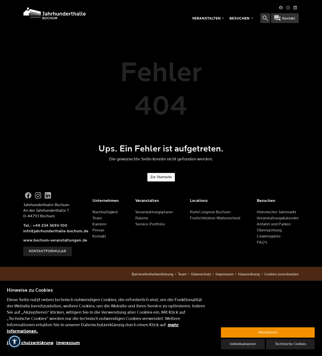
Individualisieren (243, 344)
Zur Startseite (161, 177)
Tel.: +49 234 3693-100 (45, 225)
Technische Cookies (290, 344)
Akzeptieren (268, 332)
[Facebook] (28, 195)
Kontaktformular (47, 251)
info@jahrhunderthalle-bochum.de (55, 231)
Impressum (68, 342)
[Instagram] (38, 195)
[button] (14, 341)
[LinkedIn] (48, 195)
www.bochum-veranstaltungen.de (55, 240)
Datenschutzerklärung (30, 342)
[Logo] (81, 13)
